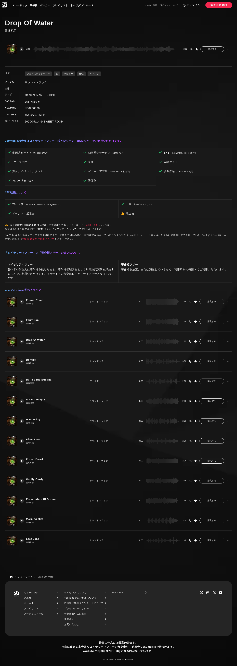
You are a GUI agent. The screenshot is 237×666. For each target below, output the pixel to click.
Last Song (33, 539)
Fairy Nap (32, 320)
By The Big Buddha (39, 379)
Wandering (33, 419)
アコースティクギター (38, 74)
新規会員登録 (218, 5)
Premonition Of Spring (41, 499)
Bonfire (31, 359)
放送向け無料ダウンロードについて (84, 603)
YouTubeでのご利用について (38, 239)
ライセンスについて (169, 5)
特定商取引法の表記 (75, 613)
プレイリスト (60, 5)
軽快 (81, 74)
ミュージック (19, 5)
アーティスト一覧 (34, 613)
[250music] (4, 5)
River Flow (33, 439)
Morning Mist (34, 519)
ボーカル (45, 5)
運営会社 (69, 619)
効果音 (34, 5)
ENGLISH (117, 592)
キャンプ (94, 74)
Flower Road (34, 300)
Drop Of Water (35, 340)
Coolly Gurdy (35, 479)
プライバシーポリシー (76, 608)
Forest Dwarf (34, 459)
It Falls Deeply (35, 399)
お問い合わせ (93, 225)
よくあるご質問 (150, 5)
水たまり (68, 74)
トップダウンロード (81, 5)
